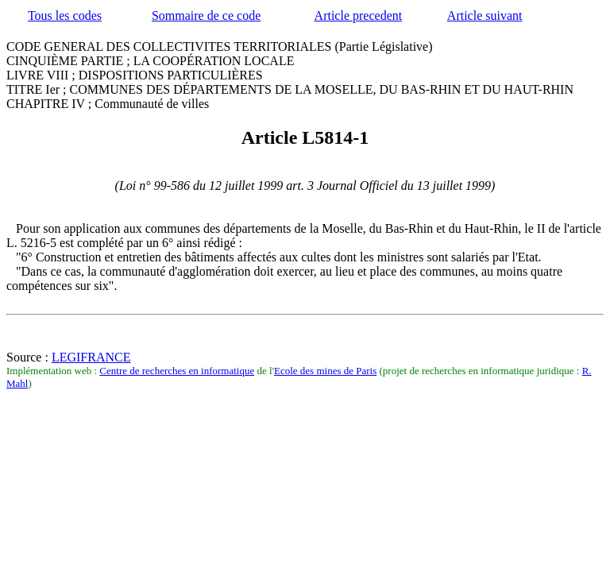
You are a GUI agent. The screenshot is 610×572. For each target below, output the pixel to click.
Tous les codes (65, 15)
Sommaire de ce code (206, 15)
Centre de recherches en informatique (176, 371)
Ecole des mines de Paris (325, 371)
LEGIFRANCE (91, 357)
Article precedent (359, 15)
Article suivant (485, 15)
